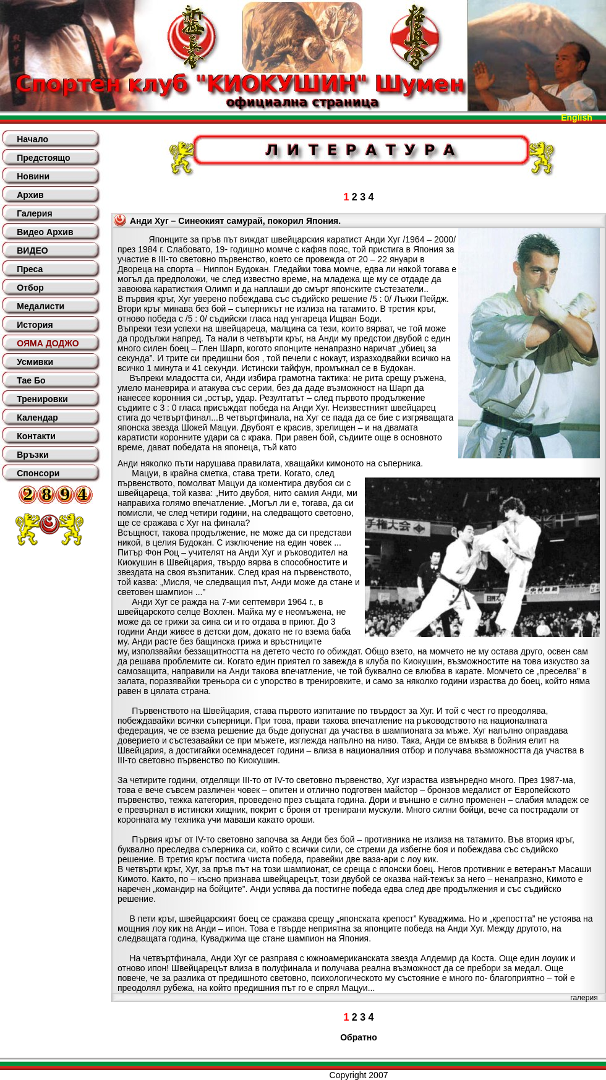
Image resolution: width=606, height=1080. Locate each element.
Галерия (34, 213)
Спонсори (38, 473)
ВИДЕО (32, 250)
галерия (583, 997)
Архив (30, 195)
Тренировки (42, 399)
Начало (32, 139)
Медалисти (40, 306)
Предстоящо (43, 158)
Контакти (36, 436)
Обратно (358, 1037)
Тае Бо (31, 380)
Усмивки (35, 362)
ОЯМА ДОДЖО (48, 343)
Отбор (30, 288)
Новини (33, 176)
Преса (30, 269)
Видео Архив (45, 232)
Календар (37, 417)
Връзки (32, 455)
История (35, 325)
